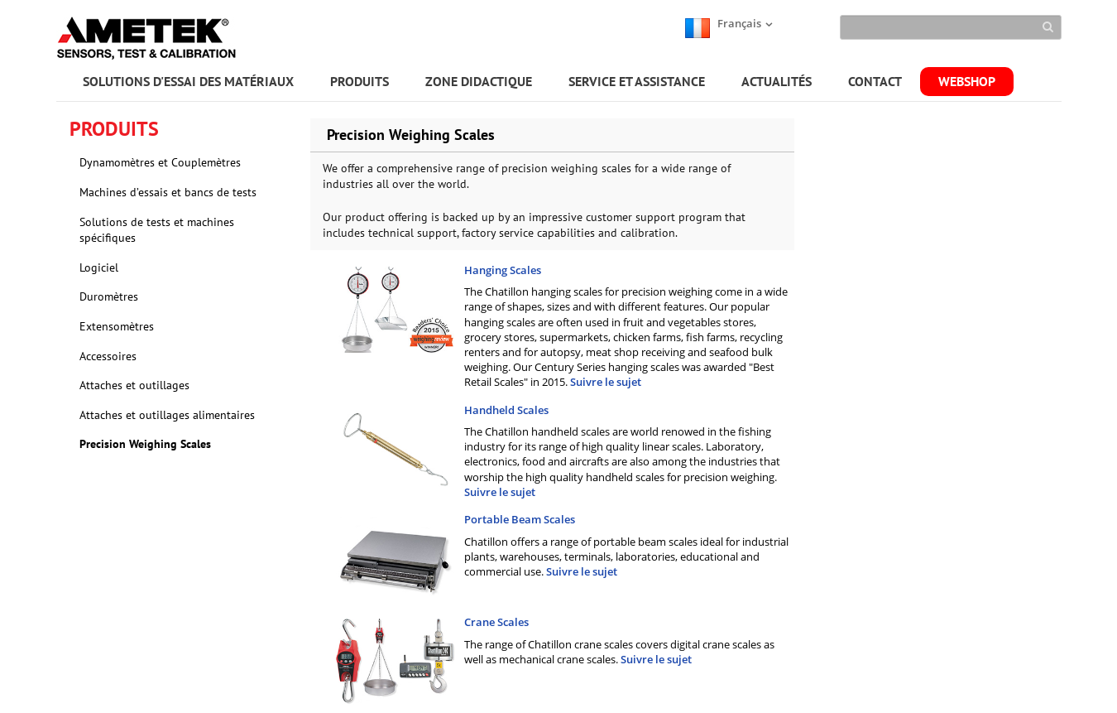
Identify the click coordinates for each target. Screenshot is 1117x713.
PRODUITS (359, 81)
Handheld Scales (506, 409)
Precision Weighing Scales (145, 443)
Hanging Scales (502, 270)
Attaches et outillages (134, 385)
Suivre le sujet (605, 381)
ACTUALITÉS (776, 81)
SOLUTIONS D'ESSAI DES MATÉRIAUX (188, 81)
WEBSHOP (966, 81)
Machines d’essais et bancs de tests (167, 192)
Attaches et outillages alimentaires (167, 414)
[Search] (950, 27)
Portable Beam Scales (519, 519)
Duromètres (108, 296)
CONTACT (875, 81)
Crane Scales (496, 621)
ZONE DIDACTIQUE (478, 81)
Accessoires (108, 356)
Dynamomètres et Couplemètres (160, 162)
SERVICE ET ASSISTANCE (636, 81)
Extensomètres (116, 326)
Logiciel (98, 267)
